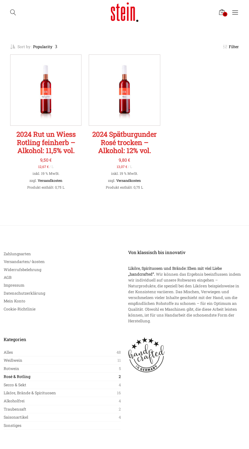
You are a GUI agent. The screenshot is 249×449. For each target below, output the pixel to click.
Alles (8, 352)
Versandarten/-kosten (24, 261)
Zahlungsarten (17, 253)
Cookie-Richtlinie (20, 308)
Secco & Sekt (15, 384)
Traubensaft (15, 409)
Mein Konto (14, 300)
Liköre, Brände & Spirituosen (30, 392)
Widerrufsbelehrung (22, 269)
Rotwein (11, 368)
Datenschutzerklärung (24, 293)
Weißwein (13, 360)
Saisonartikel (16, 417)
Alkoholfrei (14, 400)
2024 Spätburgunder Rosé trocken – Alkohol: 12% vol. (124, 142)
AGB (7, 277)
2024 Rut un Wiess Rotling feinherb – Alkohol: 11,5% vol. (46, 142)
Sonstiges (12, 425)
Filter (231, 46)
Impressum (14, 285)
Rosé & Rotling (17, 376)
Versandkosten (50, 180)
